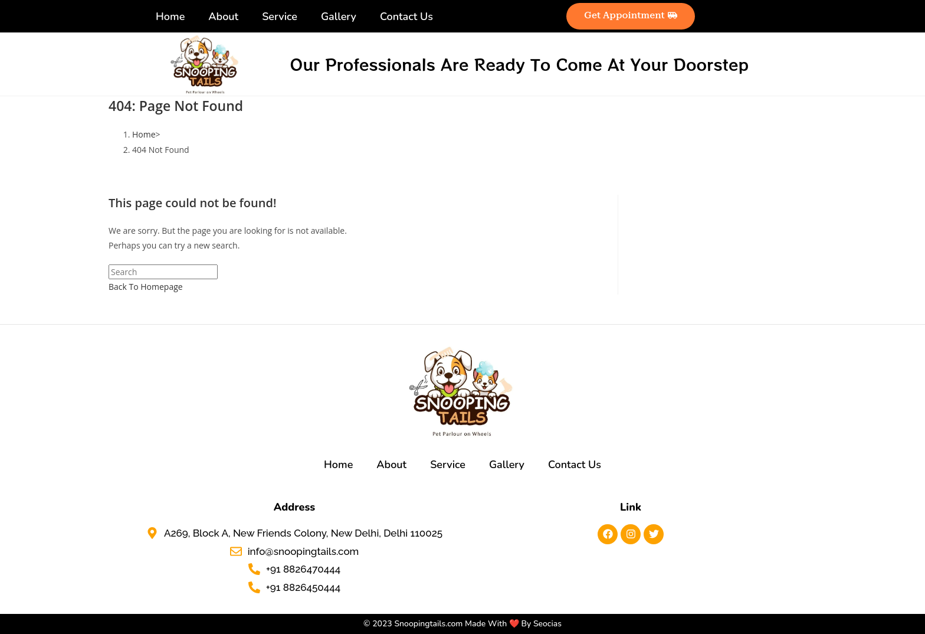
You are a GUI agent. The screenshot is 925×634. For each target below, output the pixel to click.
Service (279, 16)
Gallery (338, 16)
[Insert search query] (163, 271)
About (223, 16)
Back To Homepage (146, 286)
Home (170, 16)
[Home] (144, 134)
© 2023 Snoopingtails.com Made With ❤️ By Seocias (462, 623)
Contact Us (406, 16)
